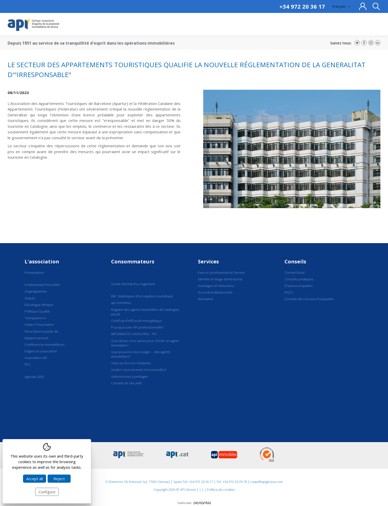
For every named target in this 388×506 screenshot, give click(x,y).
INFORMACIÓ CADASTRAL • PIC (134, 334)
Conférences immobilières (45, 344)
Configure (46, 491)
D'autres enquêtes (298, 285)
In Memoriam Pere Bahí (42, 284)
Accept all (34, 478)
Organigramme (36, 291)
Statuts (30, 298)
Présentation (34, 272)
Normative (205, 299)
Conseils (295, 261)
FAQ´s (288, 292)
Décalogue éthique (39, 304)
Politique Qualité (37, 311)
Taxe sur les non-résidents (131, 363)
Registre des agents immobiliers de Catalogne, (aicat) (145, 311)
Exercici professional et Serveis (221, 272)
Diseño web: (194, 503)
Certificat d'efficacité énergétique (136, 320)
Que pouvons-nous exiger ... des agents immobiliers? (140, 354)
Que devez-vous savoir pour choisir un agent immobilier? (145, 343)
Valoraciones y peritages (129, 376)
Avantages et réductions (216, 285)
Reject (59, 478)
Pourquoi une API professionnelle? (137, 327)
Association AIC (36, 357)
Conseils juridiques (298, 279)
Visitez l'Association (39, 324)
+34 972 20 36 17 (302, 6)
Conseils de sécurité (126, 383)
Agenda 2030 (34, 376)
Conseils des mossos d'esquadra (309, 299)
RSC (28, 364)
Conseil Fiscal (294, 272)
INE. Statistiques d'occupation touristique (142, 296)
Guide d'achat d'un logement (133, 284)
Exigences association (41, 351)
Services (208, 261)
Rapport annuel (36, 338)
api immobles (121, 302)
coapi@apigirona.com (266, 481)
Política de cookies (221, 489)
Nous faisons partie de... (42, 331)
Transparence (35, 318)
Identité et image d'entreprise (220, 279)
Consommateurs (132, 261)
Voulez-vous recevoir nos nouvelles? (138, 369)
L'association (42, 261)
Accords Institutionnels (215, 292)
